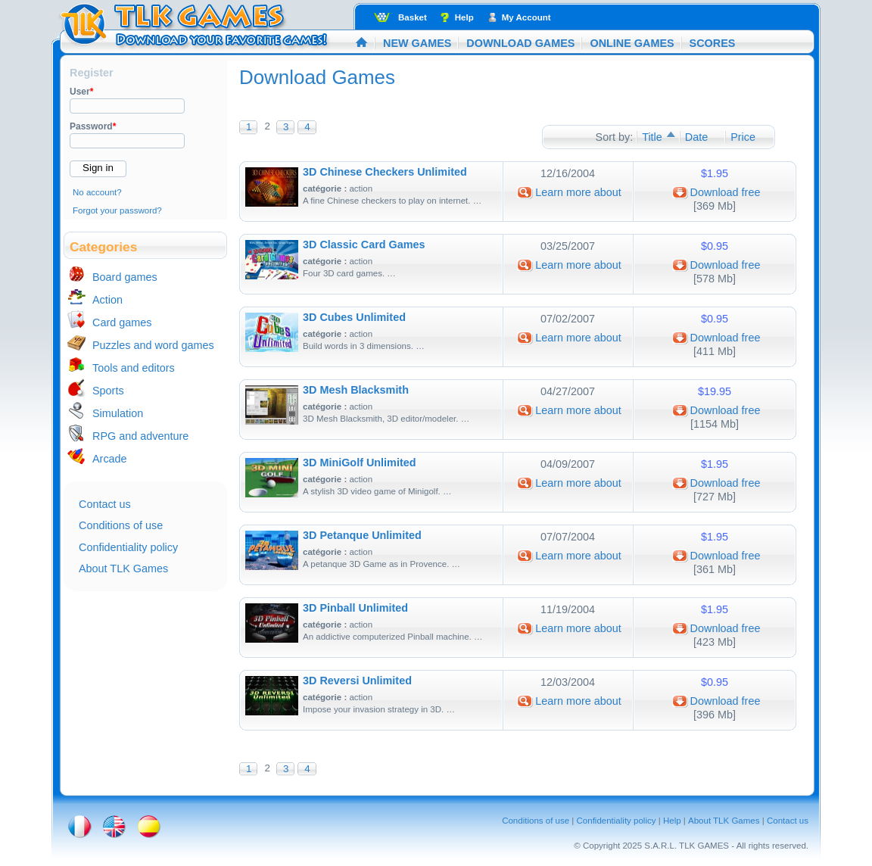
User (81, 91)
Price (742, 137)
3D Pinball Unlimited (355, 608)
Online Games (632, 43)
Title (652, 137)
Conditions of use (121, 525)
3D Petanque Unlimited (362, 535)
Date (696, 137)
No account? (97, 192)
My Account (526, 17)
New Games (417, 43)
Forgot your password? (117, 210)
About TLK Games (123, 568)
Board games (124, 277)
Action (107, 300)
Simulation (117, 413)
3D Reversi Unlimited (357, 680)
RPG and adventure (140, 436)
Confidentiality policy (128, 547)
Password (93, 126)
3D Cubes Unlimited (354, 317)
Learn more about (578, 192)
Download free (725, 192)
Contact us (105, 504)
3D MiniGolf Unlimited (359, 462)
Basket (412, 17)
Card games (121, 322)
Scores (713, 43)
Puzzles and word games (153, 345)
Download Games (520, 43)
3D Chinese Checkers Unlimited (385, 172)
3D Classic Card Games (364, 244)
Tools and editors (133, 368)
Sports (108, 391)
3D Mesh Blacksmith (356, 390)
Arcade (109, 459)
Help (464, 17)
